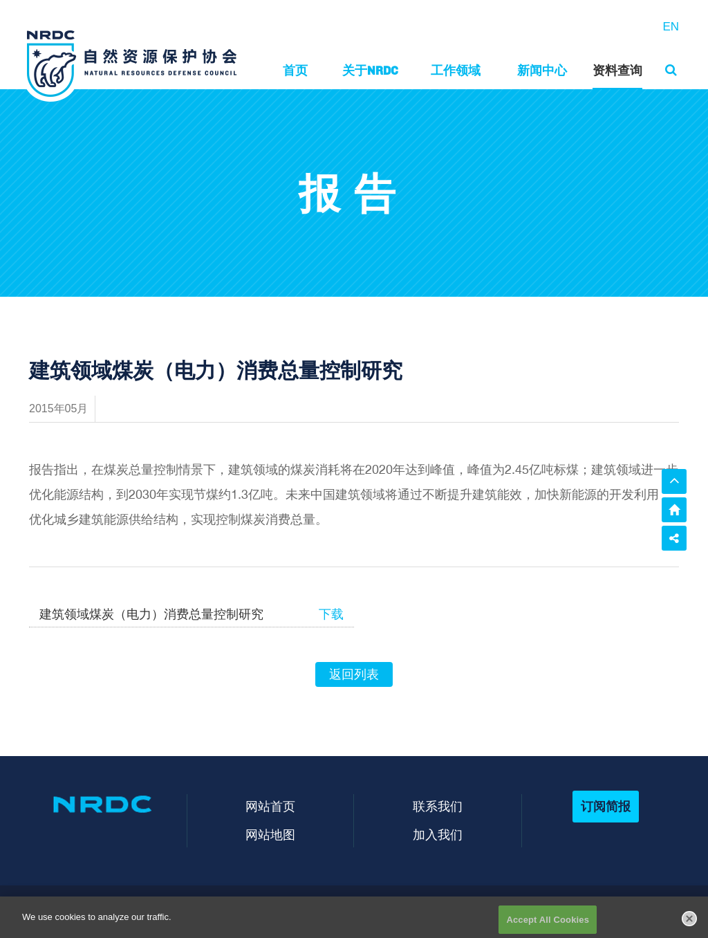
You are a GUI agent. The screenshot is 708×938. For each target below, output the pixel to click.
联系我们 (438, 806)
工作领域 (456, 70)
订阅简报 (606, 806)
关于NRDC (370, 70)
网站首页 (270, 806)
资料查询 (617, 70)
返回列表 (354, 674)
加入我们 (438, 834)
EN (670, 26)
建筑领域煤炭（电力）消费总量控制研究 (151, 614)
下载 (331, 614)
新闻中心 (542, 70)
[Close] (689, 922)
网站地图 (270, 834)
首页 (295, 70)
